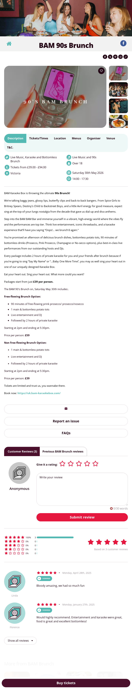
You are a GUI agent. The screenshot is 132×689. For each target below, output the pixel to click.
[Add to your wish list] (101, 71)
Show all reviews (20, 640)
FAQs (66, 433)
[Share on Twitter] (110, 57)
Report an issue (66, 421)
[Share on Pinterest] (115, 57)
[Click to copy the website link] (125, 57)
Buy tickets (66, 683)
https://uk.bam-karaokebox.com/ (39, 393)
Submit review (82, 517)
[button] (39, 537)
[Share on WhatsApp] (120, 57)
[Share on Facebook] (105, 57)
